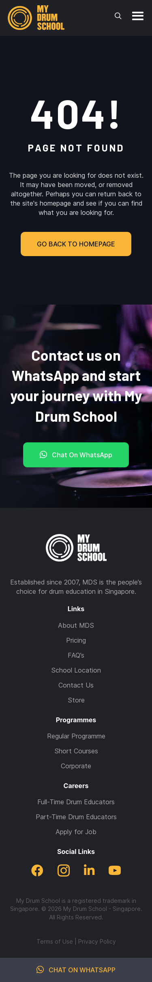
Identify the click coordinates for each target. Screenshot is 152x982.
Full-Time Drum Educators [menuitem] (76, 802)
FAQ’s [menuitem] (76, 655)
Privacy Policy (97, 941)
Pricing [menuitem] (76, 640)
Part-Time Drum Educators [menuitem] (76, 817)
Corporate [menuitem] (76, 766)
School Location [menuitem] (76, 670)
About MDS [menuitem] (76, 625)
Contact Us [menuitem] (76, 685)
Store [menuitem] (76, 700)
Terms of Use (54, 941)
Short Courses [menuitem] (76, 751)
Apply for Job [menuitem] (76, 832)
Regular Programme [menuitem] (76, 736)
